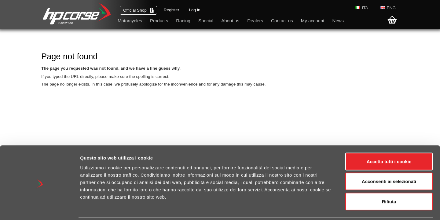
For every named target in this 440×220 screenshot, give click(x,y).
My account (312, 20)
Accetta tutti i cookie (389, 139)
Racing (183, 20)
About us (230, 20)
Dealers (255, 20)
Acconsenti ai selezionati (389, 160)
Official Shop (138, 10)
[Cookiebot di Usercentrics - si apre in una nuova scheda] (39, 208)
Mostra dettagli (324, 208)
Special (205, 20)
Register (171, 10)
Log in (194, 10)
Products (159, 20)
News (338, 20)
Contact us (282, 20)
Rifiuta (389, 179)
